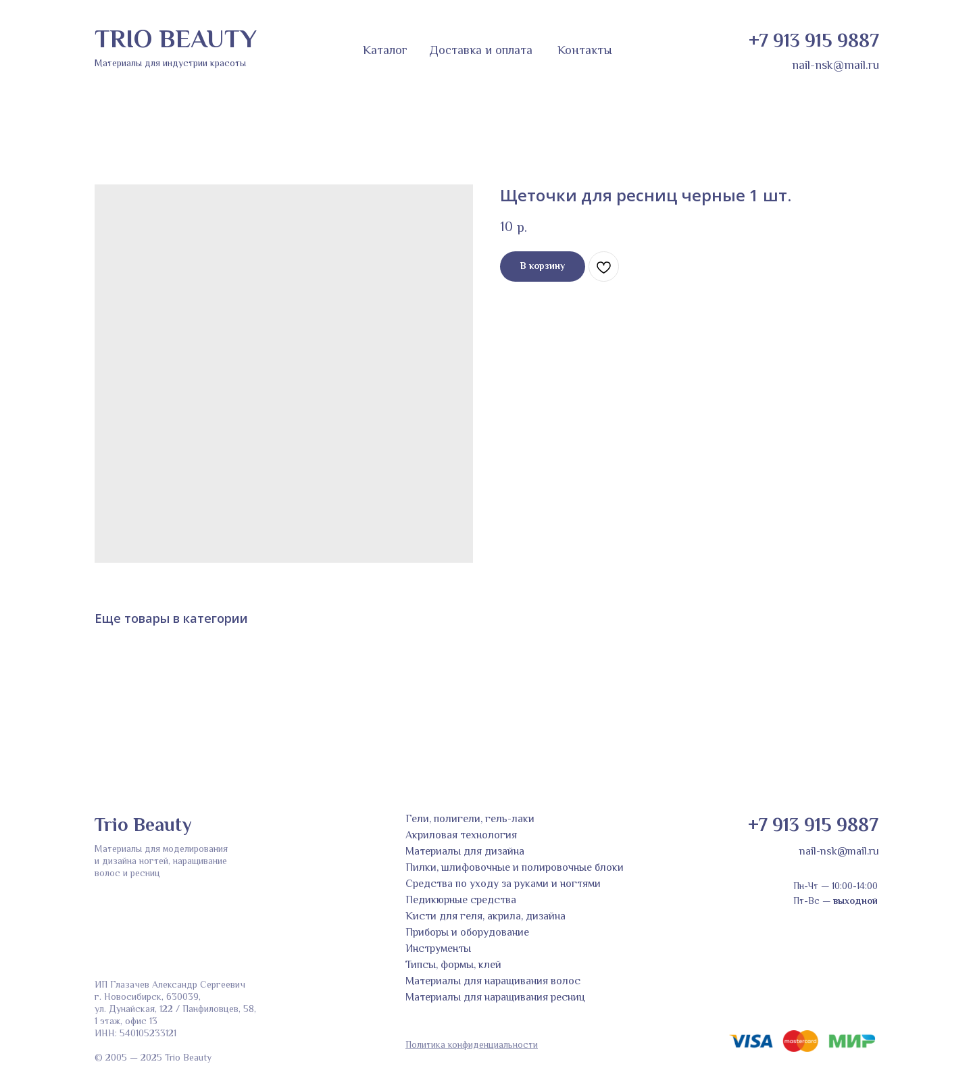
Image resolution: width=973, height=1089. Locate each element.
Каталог (385, 51)
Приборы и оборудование (467, 933)
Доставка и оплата (480, 51)
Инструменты (438, 949)
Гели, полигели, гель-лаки (469, 819)
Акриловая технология (461, 836)
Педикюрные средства (460, 900)
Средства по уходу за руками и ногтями (503, 884)
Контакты (584, 51)
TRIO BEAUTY (176, 41)
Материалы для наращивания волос (492, 981)
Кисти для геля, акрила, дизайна (485, 917)
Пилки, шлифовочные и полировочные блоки (514, 868)
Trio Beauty (143, 826)
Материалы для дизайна (464, 852)
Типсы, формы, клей (453, 965)
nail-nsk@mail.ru (835, 66)
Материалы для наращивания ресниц (495, 998)
